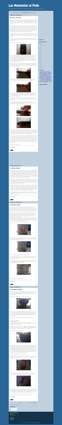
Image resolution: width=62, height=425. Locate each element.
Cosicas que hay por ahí (45, 74)
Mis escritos (43, 71)
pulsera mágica (15, 194)
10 (40, 66)
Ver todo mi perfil (12, 415)
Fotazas (48, 81)
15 (40, 60)
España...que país (43, 75)
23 (40, 50)
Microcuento (44, 81)
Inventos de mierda (16, 145)
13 (40, 62)
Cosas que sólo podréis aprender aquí (45, 76)
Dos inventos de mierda (16, 289)
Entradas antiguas (33, 402)
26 (40, 43)
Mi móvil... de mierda (15, 17)
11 (40, 65)
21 (40, 52)
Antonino (28, 145)
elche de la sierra (48, 80)
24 (40, 48)
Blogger (38, 422)
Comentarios (13, 409)
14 (40, 61)
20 (40, 53)
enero (42, 44)
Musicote (45, 73)
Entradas (12, 408)
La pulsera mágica (15, 168)
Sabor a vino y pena (43, 45)
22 (40, 51)
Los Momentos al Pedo (24, 5)
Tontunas (20, 145)
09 (40, 68)
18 (40, 56)
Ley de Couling (42, 80)
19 (40, 55)
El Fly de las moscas (15, 205)
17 (40, 57)
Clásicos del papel (48, 79)
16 (40, 59)
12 (40, 64)
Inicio (20, 402)
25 (40, 47)
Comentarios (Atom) (17, 404)
